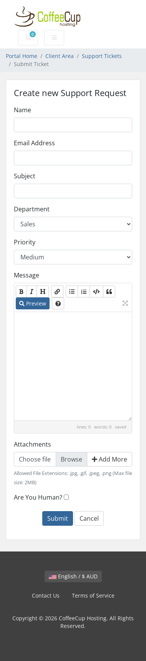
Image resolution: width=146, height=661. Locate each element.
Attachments (32, 444)
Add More (109, 459)
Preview (32, 303)
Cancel (89, 518)
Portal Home (21, 56)
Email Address (34, 143)
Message (26, 275)
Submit (57, 518)
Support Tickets (102, 56)
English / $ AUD (73, 576)
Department (32, 209)
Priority (24, 242)
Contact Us (46, 595)
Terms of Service (93, 595)
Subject (24, 176)
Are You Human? (38, 497)
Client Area (59, 56)
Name (22, 110)
